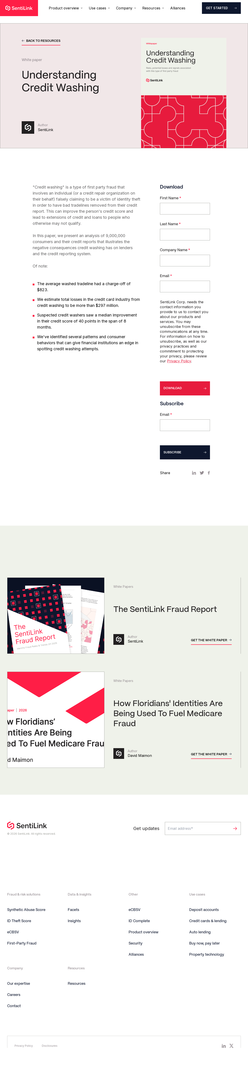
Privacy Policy (179, 367)
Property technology (206, 968)
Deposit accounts (204, 923)
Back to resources (43, 40)
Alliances (177, 8)
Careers (13, 1008)
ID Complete (139, 934)
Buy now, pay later (204, 957)
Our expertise (18, 997)
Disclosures (49, 1059)
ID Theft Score (19, 934)
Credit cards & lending (208, 934)
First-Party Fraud (21, 957)
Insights (74, 934)
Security (135, 957)
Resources (76, 997)
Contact (14, 1019)
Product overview (143, 945)
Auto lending (200, 945)
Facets (73, 923)
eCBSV (13, 945)
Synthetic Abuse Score (26, 923)
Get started (217, 8)
